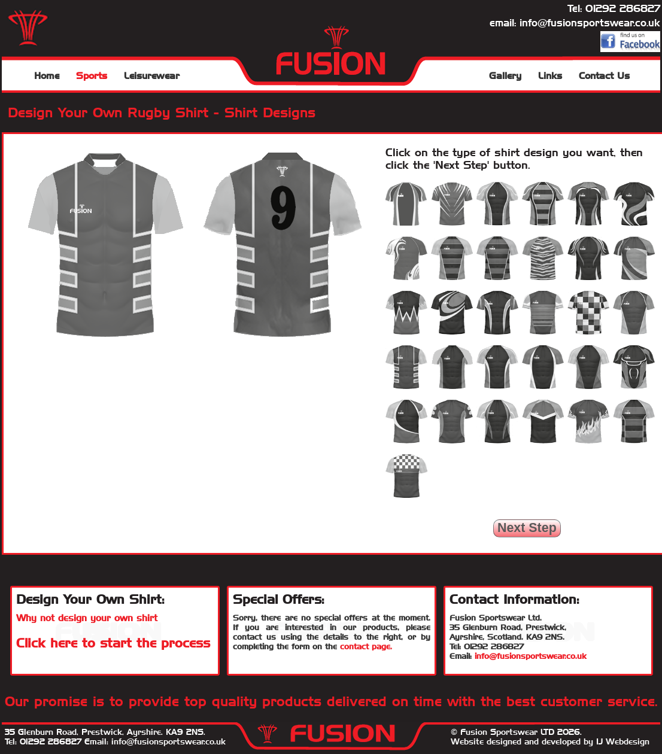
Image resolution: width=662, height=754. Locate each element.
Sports (91, 75)
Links (550, 75)
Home (46, 75)
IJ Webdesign (622, 741)
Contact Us (604, 75)
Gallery (505, 75)
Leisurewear (152, 75)
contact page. (366, 646)
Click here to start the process (113, 643)
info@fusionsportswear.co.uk (590, 23)
